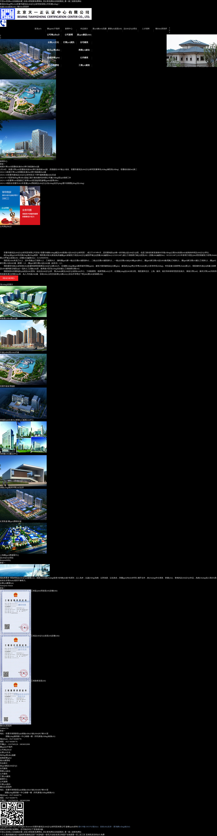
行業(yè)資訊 (69, 42)
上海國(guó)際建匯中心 (9, 555)
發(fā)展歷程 (53, 65)
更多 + (2, 164)
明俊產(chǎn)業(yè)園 (8, 318)
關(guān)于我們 (53, 29)
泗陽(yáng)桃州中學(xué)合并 (12, 487)
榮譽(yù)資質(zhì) (115, 29)
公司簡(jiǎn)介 (53, 34)
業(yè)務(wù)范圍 (100, 29)
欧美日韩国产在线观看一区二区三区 (70, 835)
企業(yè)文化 (53, 42)
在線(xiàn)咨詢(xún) (8, 7)
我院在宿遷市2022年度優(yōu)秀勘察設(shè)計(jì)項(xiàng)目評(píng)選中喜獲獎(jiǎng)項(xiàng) (42, 183)
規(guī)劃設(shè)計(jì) (84, 35)
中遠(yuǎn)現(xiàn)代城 (9, 352)
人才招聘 (145, 29)
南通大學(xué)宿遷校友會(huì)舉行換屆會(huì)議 (19, 167)
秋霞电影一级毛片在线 (45, 835)
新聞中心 (68, 29)
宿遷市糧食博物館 (7, 386)
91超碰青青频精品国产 (26, 835)
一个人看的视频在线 (8, 835)
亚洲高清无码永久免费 (95, 835)
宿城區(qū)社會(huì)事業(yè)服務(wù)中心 (17, 420)
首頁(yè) (38, 29)
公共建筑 (84, 57)
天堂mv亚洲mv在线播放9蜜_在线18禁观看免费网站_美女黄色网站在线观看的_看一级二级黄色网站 (40, 1)
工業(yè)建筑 (84, 65)
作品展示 (84, 29)
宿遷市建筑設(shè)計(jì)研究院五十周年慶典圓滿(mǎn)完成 (28, 175)
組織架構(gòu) (53, 57)
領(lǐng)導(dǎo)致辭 (53, 51)
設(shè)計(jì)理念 (130, 29)
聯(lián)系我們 (23, 7)
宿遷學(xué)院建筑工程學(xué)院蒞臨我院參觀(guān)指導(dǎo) (29, 180)
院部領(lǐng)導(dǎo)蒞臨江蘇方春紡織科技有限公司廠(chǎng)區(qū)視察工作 (35, 178)
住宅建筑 (84, 42)
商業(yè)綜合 (84, 50)
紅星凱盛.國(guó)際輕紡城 (10, 521)
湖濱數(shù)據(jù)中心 (9, 454)
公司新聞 (69, 34)
